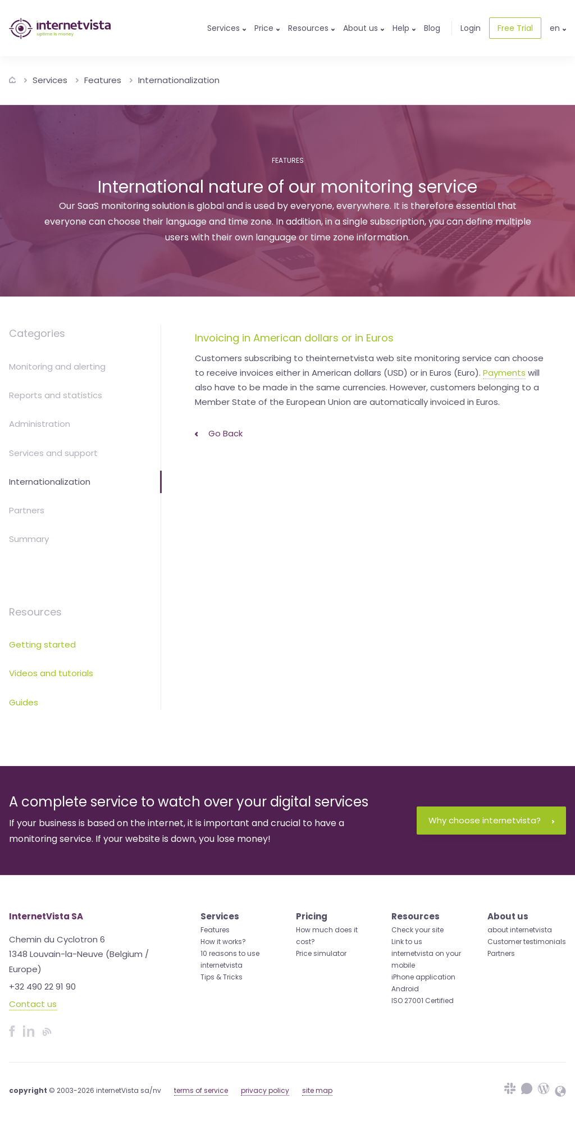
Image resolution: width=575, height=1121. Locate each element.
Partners (26, 510)
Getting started (42, 644)
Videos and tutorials (51, 673)
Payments (504, 373)
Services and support (53, 453)
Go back (219, 433)
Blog (432, 28)
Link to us (406, 941)
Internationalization (179, 80)
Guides (23, 702)
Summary (29, 539)
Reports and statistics (55, 395)
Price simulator (321, 953)
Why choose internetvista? (491, 820)
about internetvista (519, 930)
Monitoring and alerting (57, 366)
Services (50, 80)
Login (470, 28)
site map (317, 1090)
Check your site (417, 930)
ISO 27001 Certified (422, 1000)
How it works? (223, 941)
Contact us (33, 1004)
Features (102, 80)
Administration (39, 424)
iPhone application (423, 977)
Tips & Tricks (221, 977)
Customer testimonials (526, 941)
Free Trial (515, 28)
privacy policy (265, 1090)
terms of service (201, 1090)
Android (405, 989)
